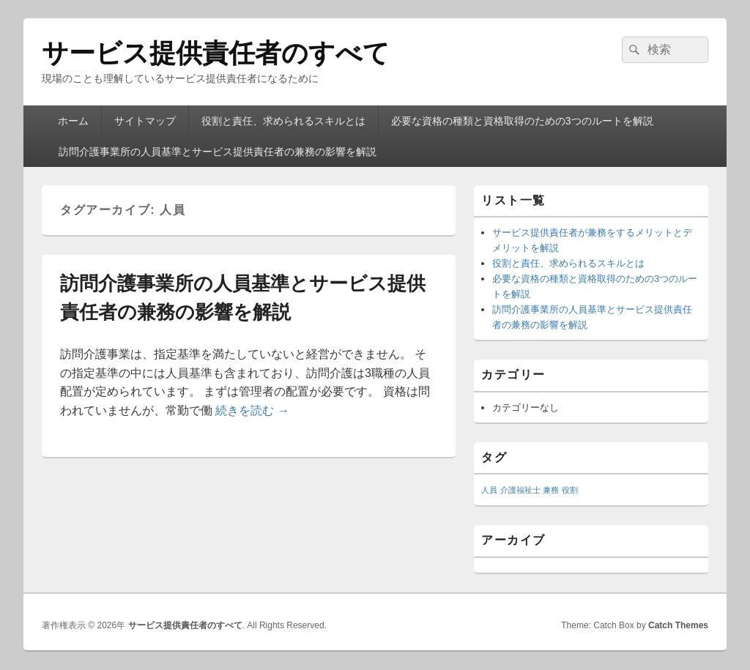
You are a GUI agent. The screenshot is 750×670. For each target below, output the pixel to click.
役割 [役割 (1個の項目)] (570, 489)
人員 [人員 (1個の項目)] (489, 489)
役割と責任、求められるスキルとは (283, 121)
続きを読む (252, 410)
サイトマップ (145, 121)
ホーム (73, 121)
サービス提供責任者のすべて (216, 53)
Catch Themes (678, 625)
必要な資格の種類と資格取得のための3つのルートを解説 (522, 121)
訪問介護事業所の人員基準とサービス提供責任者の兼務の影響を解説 (217, 151)
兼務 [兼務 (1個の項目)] (551, 489)
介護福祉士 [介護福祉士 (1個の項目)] (520, 489)
